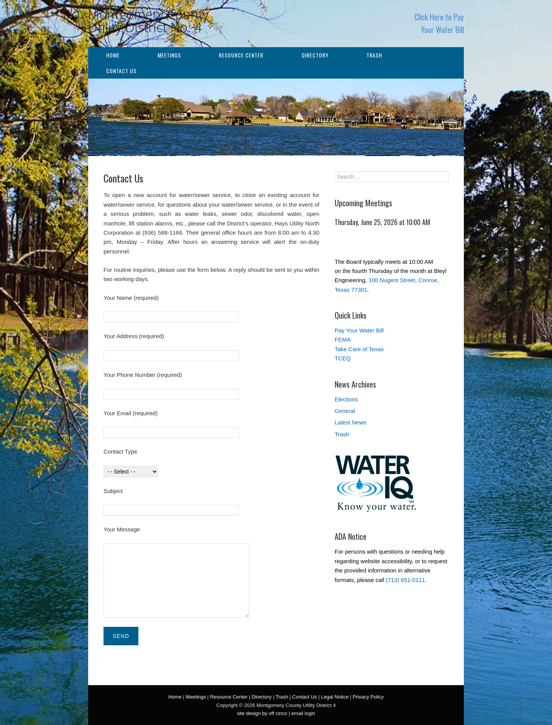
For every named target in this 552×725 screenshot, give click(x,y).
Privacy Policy (368, 697)
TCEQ (343, 358)
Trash (374, 55)
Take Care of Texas (359, 349)
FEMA (343, 339)
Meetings (169, 55)
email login (303, 713)
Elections (346, 399)
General (345, 411)
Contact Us (121, 71)
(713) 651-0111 (405, 580)
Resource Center (241, 55)
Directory (315, 55)
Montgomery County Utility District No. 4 (148, 20)
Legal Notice (334, 697)
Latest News (350, 422)
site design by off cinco (262, 713)
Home (113, 55)
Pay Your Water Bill (359, 330)
